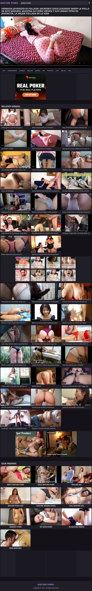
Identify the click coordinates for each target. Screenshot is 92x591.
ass (44, 71)
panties (37, 71)
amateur (22, 71)
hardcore (50, 71)
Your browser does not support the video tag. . (46, 42)
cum (3, 71)
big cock (30, 71)
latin (69, 71)
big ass (63, 71)
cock (57, 71)
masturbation (12, 71)
